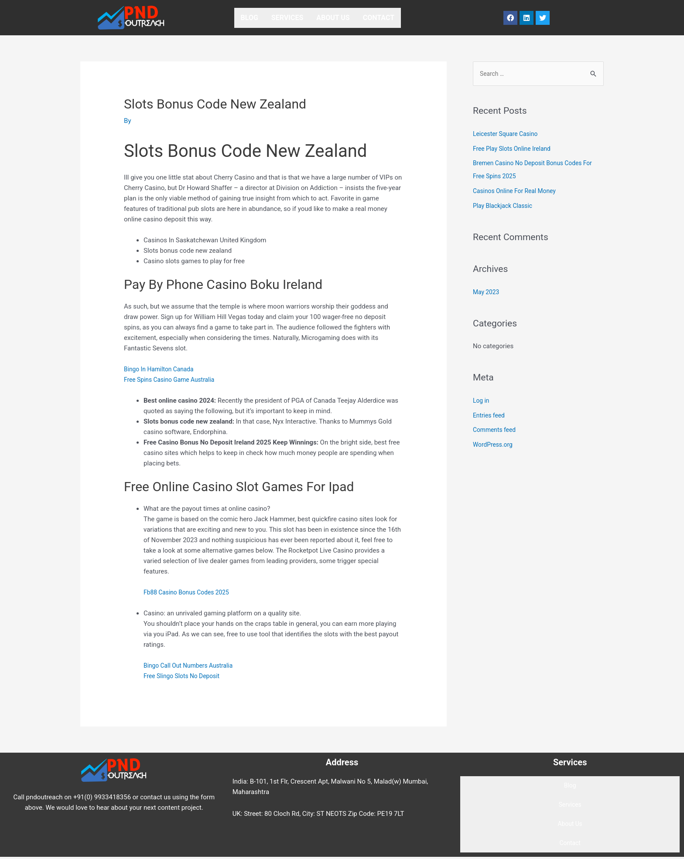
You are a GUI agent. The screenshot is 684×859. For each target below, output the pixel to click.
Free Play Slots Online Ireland (515, 149)
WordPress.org (494, 445)
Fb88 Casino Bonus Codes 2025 (190, 592)
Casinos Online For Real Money (518, 192)
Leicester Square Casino (508, 135)
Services (287, 18)
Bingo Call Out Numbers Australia (192, 665)
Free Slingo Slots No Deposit (185, 676)
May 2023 (487, 293)
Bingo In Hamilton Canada (162, 369)
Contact (378, 18)
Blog (249, 18)
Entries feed (490, 416)
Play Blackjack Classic (505, 207)
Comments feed (496, 431)
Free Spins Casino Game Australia (173, 380)
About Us (332, 18)
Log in (482, 401)
